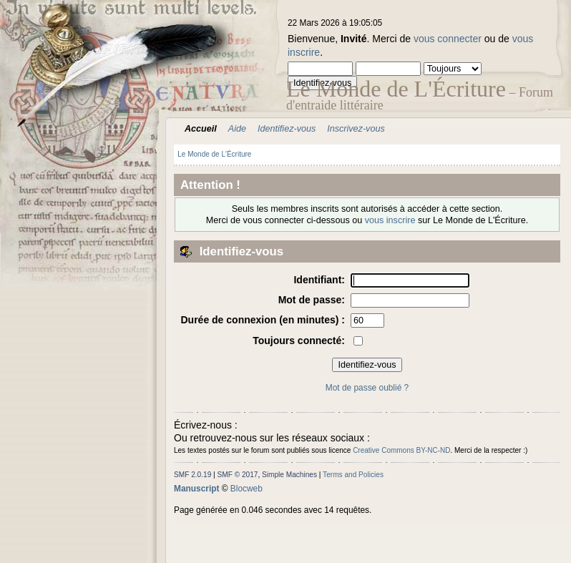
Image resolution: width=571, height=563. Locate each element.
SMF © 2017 (238, 475)
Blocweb (246, 489)
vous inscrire (390, 220)
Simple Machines (289, 475)
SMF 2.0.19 (192, 475)
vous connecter (448, 38)
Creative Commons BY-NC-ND (401, 450)
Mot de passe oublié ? (367, 388)
